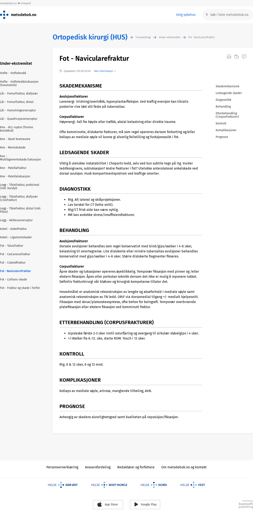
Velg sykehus (185, 15)
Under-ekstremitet (169, 37)
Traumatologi (143, 37)
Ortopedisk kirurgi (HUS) (90, 37)
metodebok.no (8, 3)
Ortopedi (26, 3)
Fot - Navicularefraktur (201, 37)
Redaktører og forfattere (136, 467)
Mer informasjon (105, 71)
